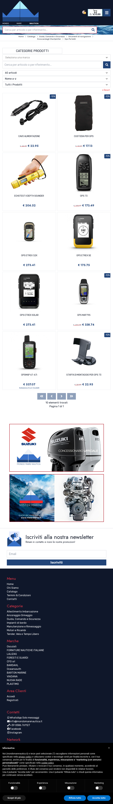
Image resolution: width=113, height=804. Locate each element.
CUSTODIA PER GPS (84, 136)
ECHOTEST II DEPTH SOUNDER (29, 196)
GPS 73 (84, 196)
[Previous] (51, 396)
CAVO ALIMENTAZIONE (29, 136)
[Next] (61, 396)
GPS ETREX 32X (29, 255)
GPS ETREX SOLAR (29, 315)
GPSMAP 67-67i (29, 375)
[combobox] (49, 30)
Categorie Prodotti (32, 51)
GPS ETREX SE (83, 255)
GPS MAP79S (83, 315)
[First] (41, 396)
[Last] (71, 396)
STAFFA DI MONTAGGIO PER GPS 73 (83, 375)
